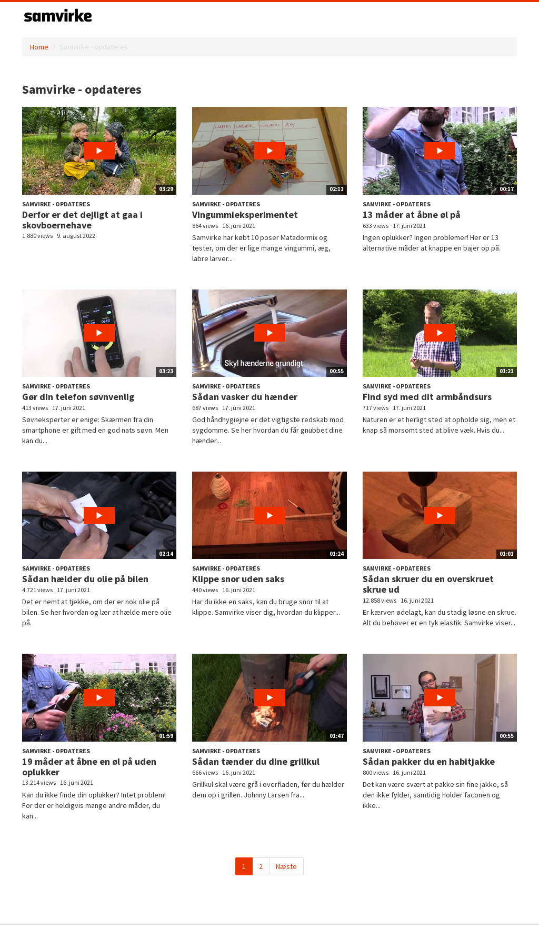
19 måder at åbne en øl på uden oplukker (89, 766)
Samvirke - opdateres (56, 204)
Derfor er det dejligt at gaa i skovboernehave (82, 219)
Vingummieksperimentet (245, 214)
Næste (286, 866)
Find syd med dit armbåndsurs (427, 397)
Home (39, 47)
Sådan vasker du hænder (244, 397)
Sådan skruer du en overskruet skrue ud (428, 584)
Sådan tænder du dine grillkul (256, 761)
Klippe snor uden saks (238, 579)
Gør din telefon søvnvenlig (78, 397)
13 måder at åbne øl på (412, 214)
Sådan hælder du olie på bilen (85, 579)
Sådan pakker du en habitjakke (429, 761)
